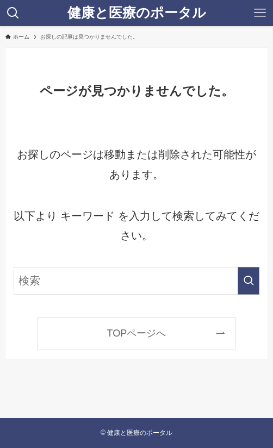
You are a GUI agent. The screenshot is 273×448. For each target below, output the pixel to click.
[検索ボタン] (13, 13)
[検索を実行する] (248, 280)
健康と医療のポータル (136, 13)
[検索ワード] (136, 280)
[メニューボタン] (260, 13)
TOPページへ (136, 333)
